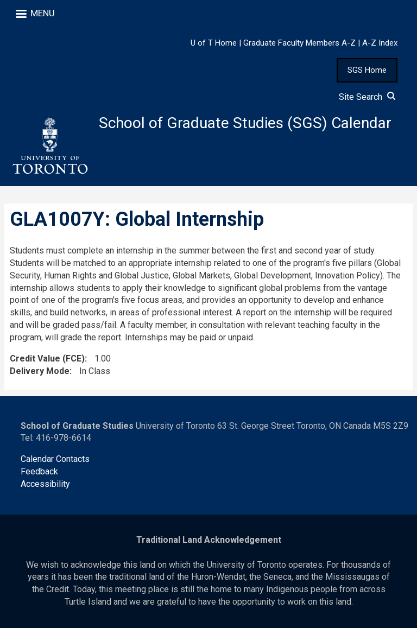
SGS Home (367, 70)
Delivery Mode (40, 371)
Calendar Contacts (55, 459)
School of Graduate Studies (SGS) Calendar (245, 123)
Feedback (39, 471)
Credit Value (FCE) (47, 358)
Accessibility (45, 484)
